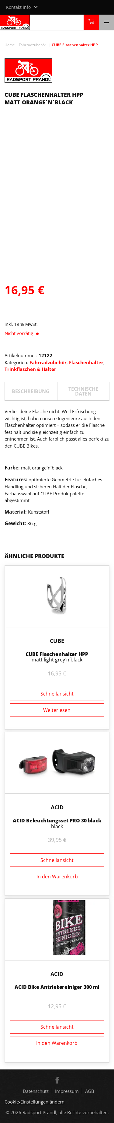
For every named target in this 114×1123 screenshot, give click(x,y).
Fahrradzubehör (32, 44)
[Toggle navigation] (106, 22)
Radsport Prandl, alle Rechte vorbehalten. (65, 1112)
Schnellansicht (57, 693)
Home (10, 44)
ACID (57, 807)
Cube (57, 640)
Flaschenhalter (86, 362)
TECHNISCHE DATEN (83, 391)
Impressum (67, 1091)
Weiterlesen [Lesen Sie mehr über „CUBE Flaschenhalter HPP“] (57, 710)
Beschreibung (31, 391)
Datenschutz (36, 1091)
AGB (89, 1091)
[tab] (31, 391)
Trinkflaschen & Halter (30, 369)
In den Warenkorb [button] (57, 876)
